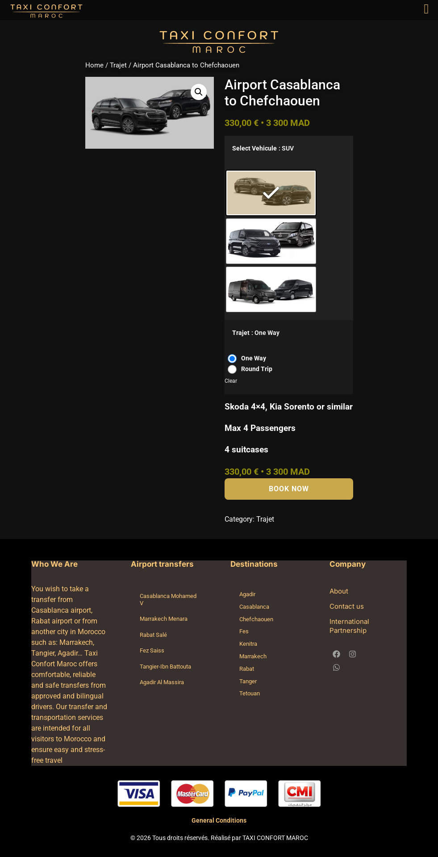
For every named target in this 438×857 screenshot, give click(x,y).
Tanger (248, 681)
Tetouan (249, 693)
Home (94, 65)
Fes (244, 631)
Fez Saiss (152, 650)
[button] (199, 92)
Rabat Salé (153, 634)
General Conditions (219, 820)
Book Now (289, 489)
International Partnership (349, 626)
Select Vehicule (254, 149)
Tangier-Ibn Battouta (165, 666)
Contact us (347, 606)
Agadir (247, 594)
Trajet (118, 65)
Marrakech (253, 656)
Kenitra (248, 643)
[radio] (271, 193)
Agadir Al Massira (162, 682)
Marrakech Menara (164, 618)
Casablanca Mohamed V (168, 599)
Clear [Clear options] (231, 381)
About (339, 591)
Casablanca (254, 606)
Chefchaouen (256, 619)
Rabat (246, 668)
